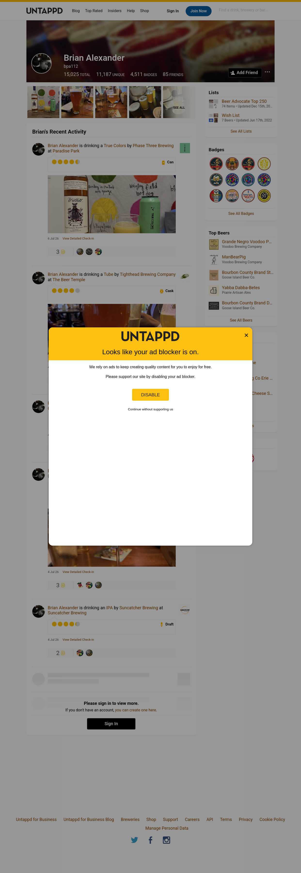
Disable (150, 394)
